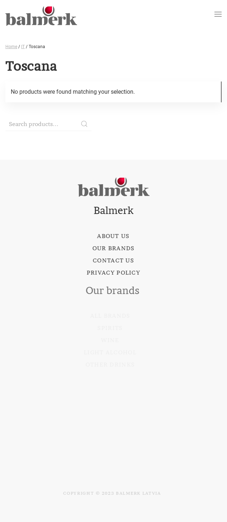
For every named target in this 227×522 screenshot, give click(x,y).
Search (84, 124)
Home (11, 46)
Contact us (112, 260)
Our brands (113, 248)
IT (23, 46)
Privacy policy (112, 272)
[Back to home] (41, 14)
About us (113, 235)
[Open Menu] (218, 14)
